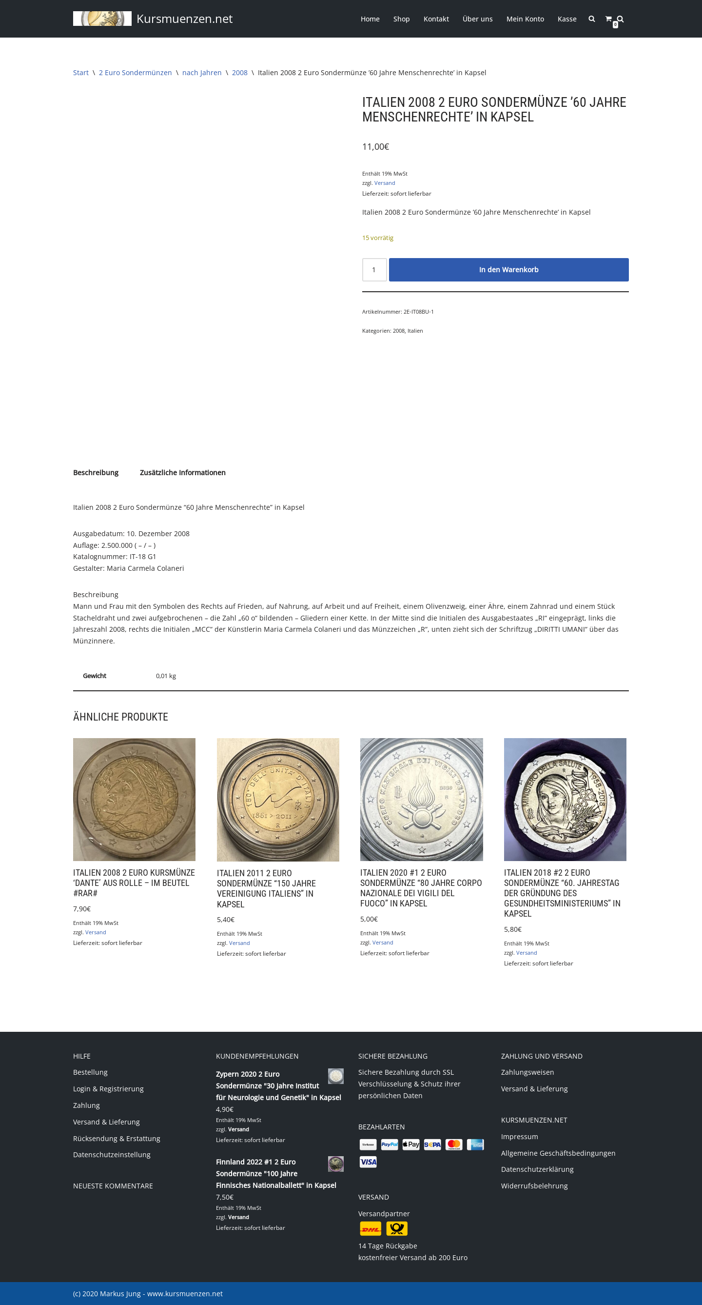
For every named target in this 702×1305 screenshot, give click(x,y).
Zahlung (86, 1104)
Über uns (478, 18)
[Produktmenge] (374, 269)
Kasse (567, 18)
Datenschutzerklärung (537, 1169)
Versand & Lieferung (106, 1121)
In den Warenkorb (509, 269)
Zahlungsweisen (527, 1072)
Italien (415, 330)
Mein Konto (525, 18)
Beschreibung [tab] (95, 472)
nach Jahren (202, 72)
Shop (401, 18)
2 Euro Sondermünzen (135, 72)
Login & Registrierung (108, 1088)
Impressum (519, 1136)
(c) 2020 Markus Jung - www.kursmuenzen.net (148, 1293)
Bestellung (90, 1072)
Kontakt (436, 18)
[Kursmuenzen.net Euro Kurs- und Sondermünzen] (153, 19)
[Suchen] (620, 18)
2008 (240, 72)
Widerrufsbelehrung (534, 1185)
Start (81, 72)
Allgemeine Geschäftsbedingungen (558, 1152)
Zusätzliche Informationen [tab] (183, 472)
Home (370, 18)
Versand (384, 182)
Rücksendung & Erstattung (116, 1138)
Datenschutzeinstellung (112, 1154)
